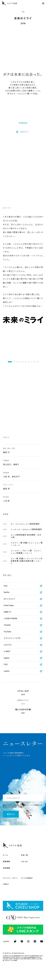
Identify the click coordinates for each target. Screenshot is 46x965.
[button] (10, 361)
